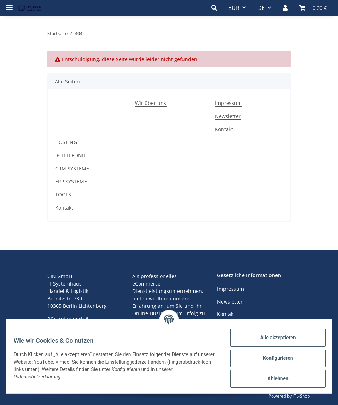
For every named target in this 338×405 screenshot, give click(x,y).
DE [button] (261, 8)
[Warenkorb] (312, 8)
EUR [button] (233, 8)
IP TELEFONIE (70, 155)
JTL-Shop (301, 396)
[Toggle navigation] (9, 4)
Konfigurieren (274, 358)
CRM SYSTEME (72, 168)
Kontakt (224, 129)
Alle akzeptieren (274, 337)
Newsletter (228, 116)
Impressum (228, 103)
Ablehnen (274, 378)
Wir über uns (150, 103)
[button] (214, 8)
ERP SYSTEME (71, 181)
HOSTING (66, 142)
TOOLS (63, 194)
